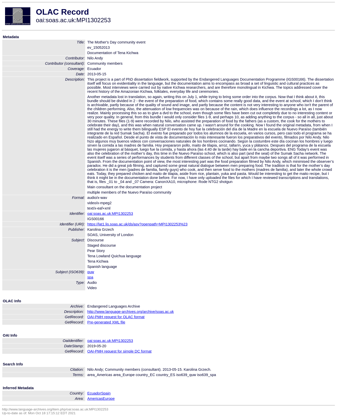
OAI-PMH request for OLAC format (115, 317)
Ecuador (94, 393)
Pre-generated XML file (106, 322)
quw (90, 272)
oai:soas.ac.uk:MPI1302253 (110, 214)
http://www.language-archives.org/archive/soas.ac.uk (130, 312)
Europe (109, 399)
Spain (106, 393)
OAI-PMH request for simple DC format (119, 351)
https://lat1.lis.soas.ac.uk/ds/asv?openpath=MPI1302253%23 (137, 224)
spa (90, 277)
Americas (95, 399)
